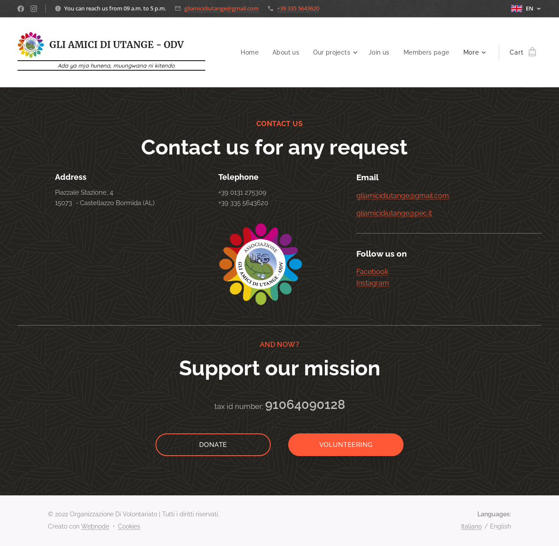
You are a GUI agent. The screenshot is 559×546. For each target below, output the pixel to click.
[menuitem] (247, 52)
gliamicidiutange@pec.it (394, 213)
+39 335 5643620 (298, 8)
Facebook (372, 272)
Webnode (95, 526)
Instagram (372, 283)
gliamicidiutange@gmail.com (221, 8)
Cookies (129, 526)
